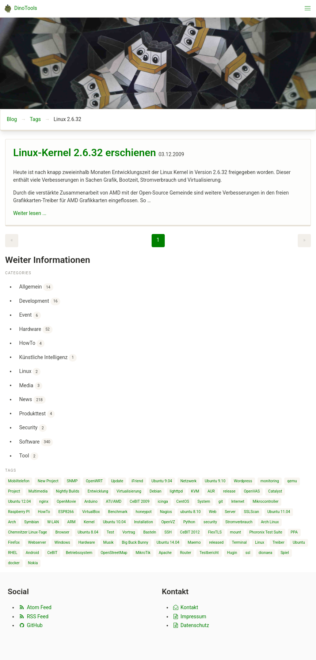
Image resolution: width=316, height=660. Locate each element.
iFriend (137, 481)
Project (14, 491)
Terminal (239, 542)
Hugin (232, 552)
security (210, 522)
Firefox (14, 542)
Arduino (91, 501)
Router (185, 552)
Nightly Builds (67, 491)
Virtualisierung (129, 491)
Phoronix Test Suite (265, 532)
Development (40, 301)
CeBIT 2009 (139, 501)
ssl (247, 552)
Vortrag (128, 532)
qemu (292, 481)
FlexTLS (214, 532)
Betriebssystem (79, 552)
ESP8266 (66, 511)
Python (189, 522)
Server (230, 511)
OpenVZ (168, 522)
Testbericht (208, 552)
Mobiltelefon (19, 481)
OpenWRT (94, 481)
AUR (211, 491)
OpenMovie (66, 501)
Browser (62, 532)
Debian (155, 491)
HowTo (32, 343)
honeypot (144, 511)
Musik (108, 542)
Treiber (278, 542)
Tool (28, 456)
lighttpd (176, 491)
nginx (43, 501)
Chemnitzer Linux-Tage (27, 532)
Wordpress (243, 481)
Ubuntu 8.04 (88, 532)
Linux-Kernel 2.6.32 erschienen (84, 153)
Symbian (31, 522)
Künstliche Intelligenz (48, 358)
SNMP (72, 481)
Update (117, 481)
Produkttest (37, 414)
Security (33, 428)
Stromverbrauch (239, 522)
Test (110, 532)
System (203, 501)
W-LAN (53, 522)
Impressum (189, 616)
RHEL (13, 552)
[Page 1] (158, 240)
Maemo (194, 542)
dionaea (265, 552)
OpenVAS (252, 491)
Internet (237, 501)
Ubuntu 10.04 (114, 522)
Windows (62, 542)
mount (235, 532)
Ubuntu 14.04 (168, 542)
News (32, 400)
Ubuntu (299, 542)
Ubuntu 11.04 (278, 511)
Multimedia (37, 491)
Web (213, 511)
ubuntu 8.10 (190, 511)
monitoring (269, 481)
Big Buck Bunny (135, 542)
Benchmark (117, 511)
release (229, 491)
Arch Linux (270, 522)
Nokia (33, 563)
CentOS (182, 501)
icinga (163, 501)
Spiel (285, 552)
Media (31, 386)
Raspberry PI (19, 511)
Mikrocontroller (265, 501)
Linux (30, 372)
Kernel (89, 522)
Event (30, 315)
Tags (35, 119)
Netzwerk (188, 481)
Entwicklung (98, 491)
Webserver (37, 542)
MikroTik (143, 552)
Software (36, 442)
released (216, 542)
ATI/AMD (114, 501)
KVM (195, 491)
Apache (165, 552)
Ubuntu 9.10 (215, 481)
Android (32, 552)
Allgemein (36, 287)
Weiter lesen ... (29, 213)
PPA (293, 532)
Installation (143, 522)
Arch (12, 522)
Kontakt (185, 607)
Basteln (149, 532)
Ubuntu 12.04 (19, 501)
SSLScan (251, 511)
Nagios (166, 511)
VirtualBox (91, 511)
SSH (168, 532)
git (220, 501)
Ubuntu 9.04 (161, 481)
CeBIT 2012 (190, 532)
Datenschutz (190, 625)
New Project (48, 481)
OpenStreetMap (113, 552)
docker (14, 563)
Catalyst (275, 491)
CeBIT (52, 552)
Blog (12, 119)
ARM (71, 522)
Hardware (36, 329)
